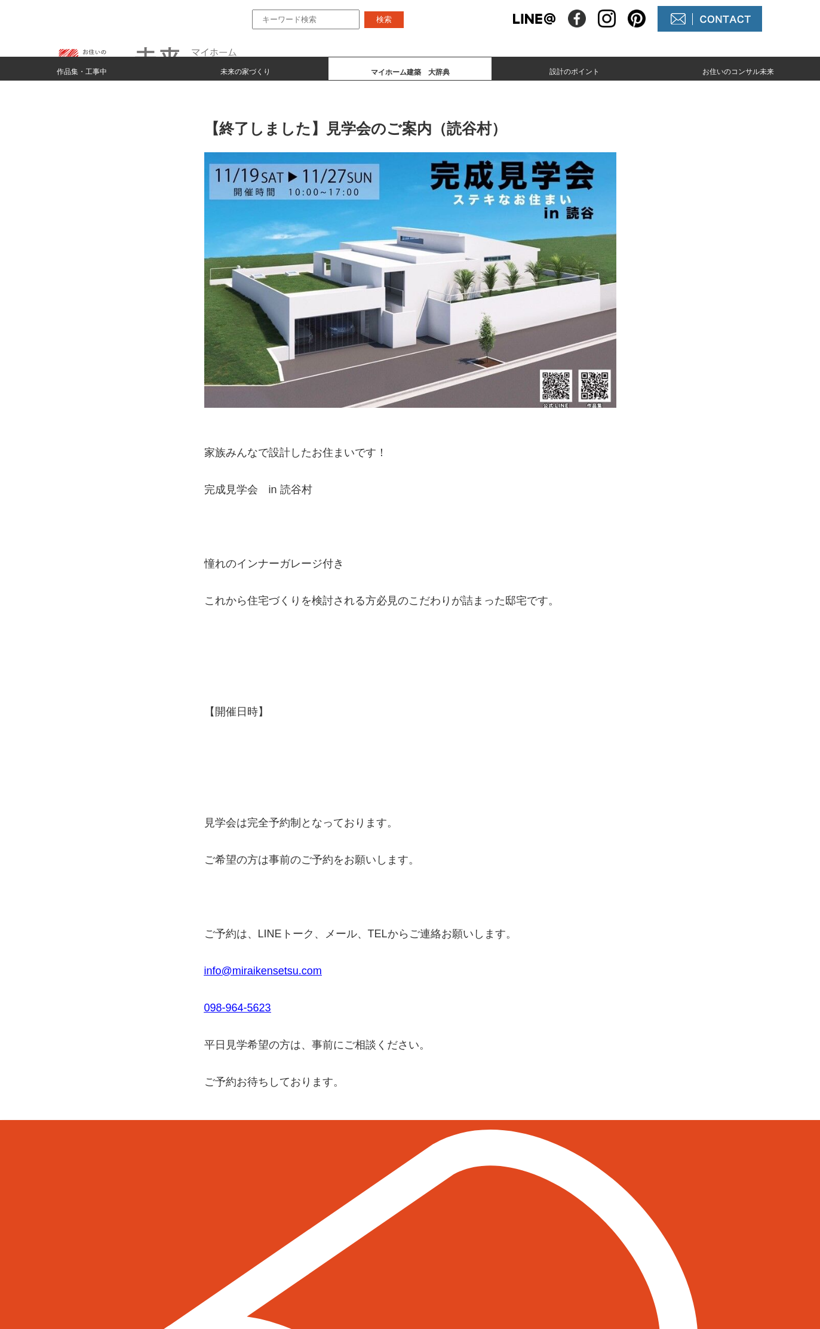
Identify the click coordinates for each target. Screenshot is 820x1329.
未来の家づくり (245, 69)
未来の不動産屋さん (477, 1207)
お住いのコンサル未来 (738, 69)
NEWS (448, 1228)
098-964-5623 (237, 1008)
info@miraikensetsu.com (263, 971)
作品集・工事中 (82, 69)
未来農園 (453, 1268)
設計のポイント (574, 69)
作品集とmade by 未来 (339, 1207)
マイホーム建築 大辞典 (344, 1248)
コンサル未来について (482, 1248)
